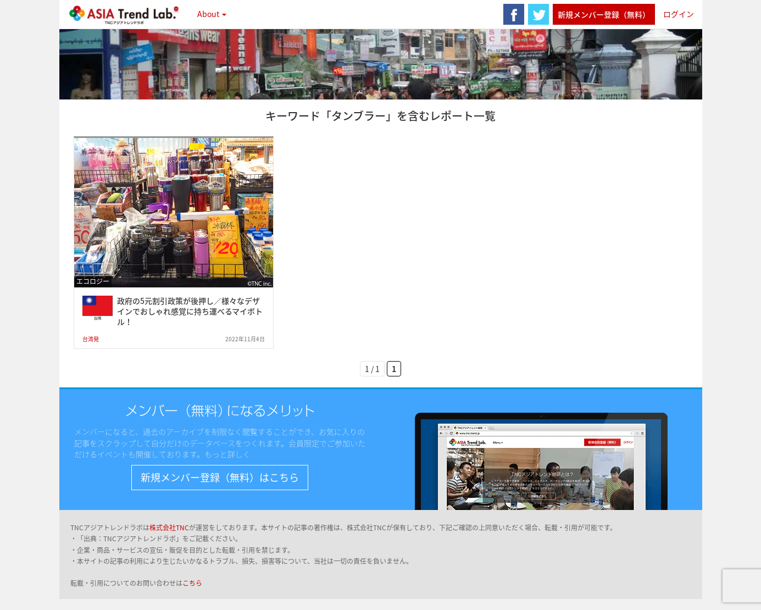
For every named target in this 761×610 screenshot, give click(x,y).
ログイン (678, 13)
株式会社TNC (169, 528)
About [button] (211, 13)
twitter (538, 14)
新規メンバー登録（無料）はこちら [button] (220, 477)
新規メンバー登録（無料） (604, 14)
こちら (192, 583)
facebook (513, 14)
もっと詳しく (227, 453)
